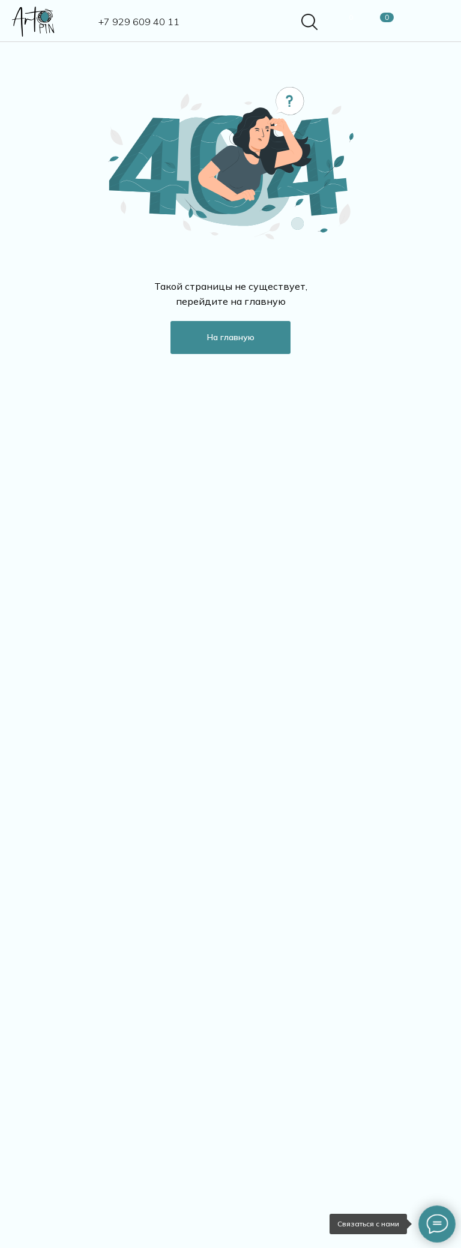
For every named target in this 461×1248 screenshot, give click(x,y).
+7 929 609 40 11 (138, 22)
